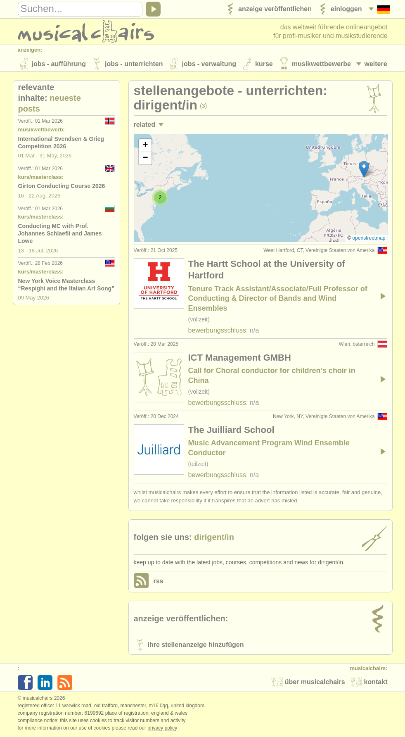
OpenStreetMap (368, 239)
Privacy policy (162, 728)
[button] (364, 170)
